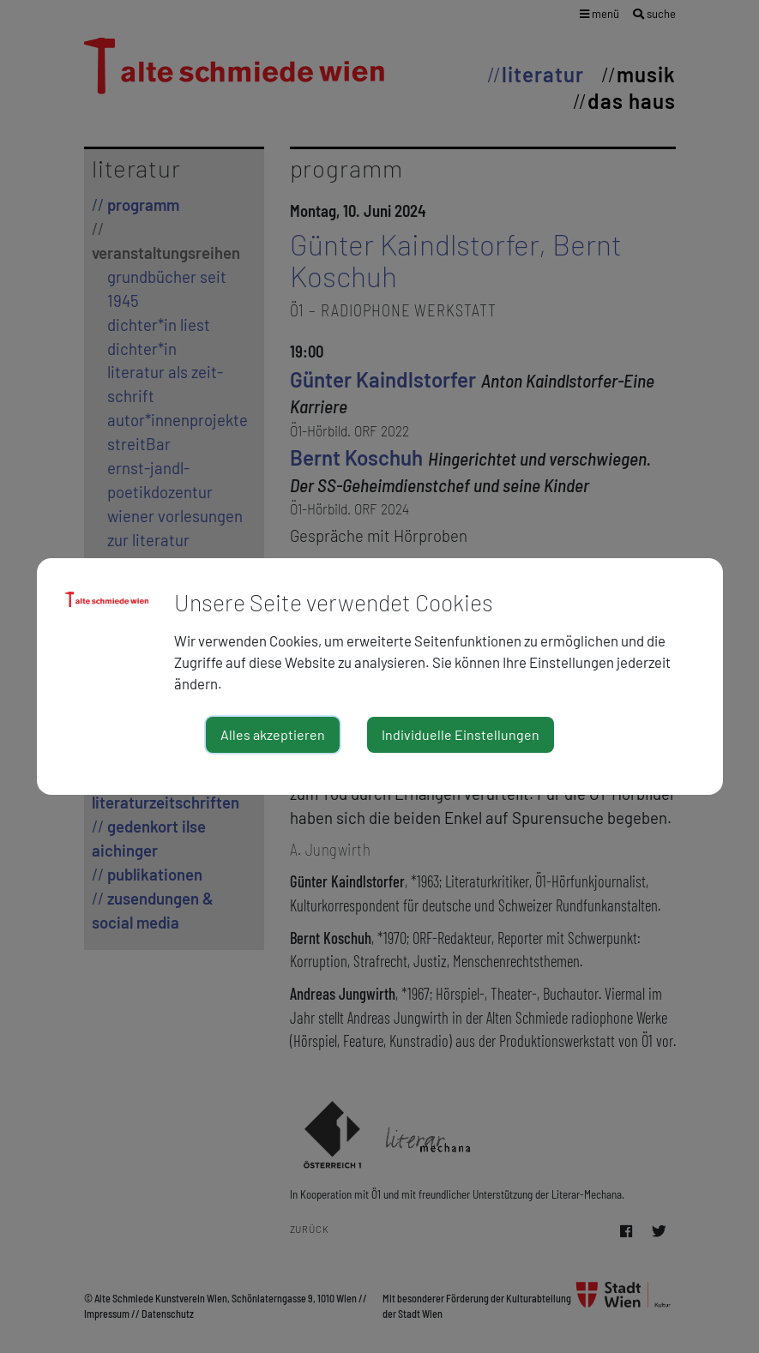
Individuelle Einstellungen (460, 734)
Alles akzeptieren (272, 734)
